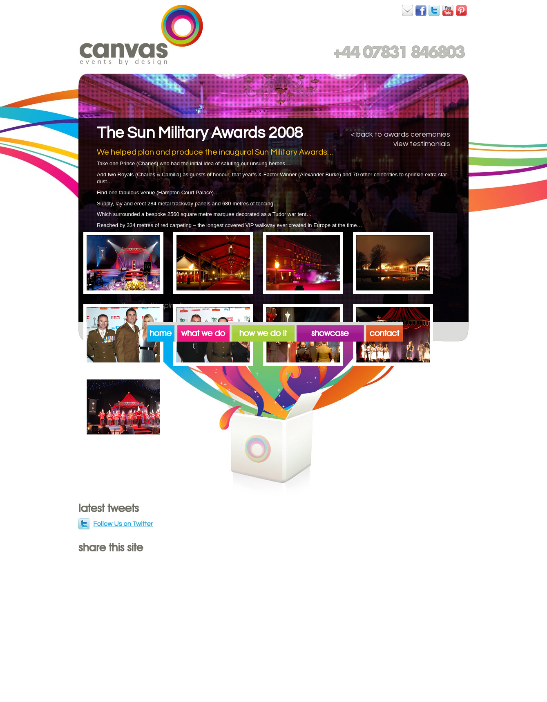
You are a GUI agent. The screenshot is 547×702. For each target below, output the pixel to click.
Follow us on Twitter (116, 524)
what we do (204, 332)
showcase (331, 332)
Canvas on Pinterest (461, 10)
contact (384, 332)
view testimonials (421, 144)
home (162, 332)
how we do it (264, 332)
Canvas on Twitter (435, 10)
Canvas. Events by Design (141, 35)
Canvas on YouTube (448, 10)
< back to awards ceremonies (400, 134)
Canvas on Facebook (408, 10)
